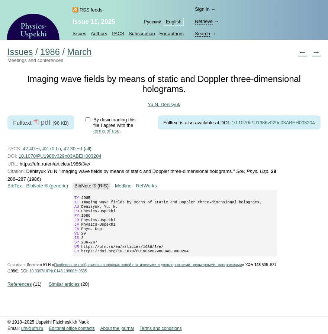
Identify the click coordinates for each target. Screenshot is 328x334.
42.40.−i (31, 148)
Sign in (202, 9)
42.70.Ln (51, 148)
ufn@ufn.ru (32, 328)
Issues (79, 33)
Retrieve (204, 21)
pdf (46, 122)
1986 (50, 52)
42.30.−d (73, 148)
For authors (172, 33)
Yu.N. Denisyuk (164, 104)
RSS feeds (91, 10)
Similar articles (64, 294)
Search (202, 33)
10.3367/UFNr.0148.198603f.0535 (58, 281)
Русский (152, 21)
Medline (123, 186)
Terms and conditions (160, 328)
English (173, 21)
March (79, 52)
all (87, 148)
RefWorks (146, 186)
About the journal (117, 328)
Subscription (142, 33)
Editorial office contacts (72, 328)
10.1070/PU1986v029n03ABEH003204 (273, 122)
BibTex (14, 186)
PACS (118, 33)
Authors (99, 33)
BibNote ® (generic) (47, 186)
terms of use (106, 131)
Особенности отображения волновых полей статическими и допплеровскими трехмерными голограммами (148, 274)
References (19, 294)
